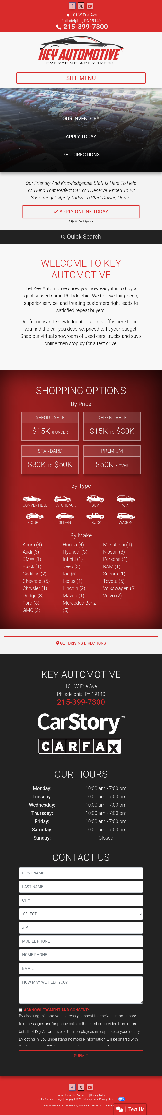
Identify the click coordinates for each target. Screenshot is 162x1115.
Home (60, 1095)
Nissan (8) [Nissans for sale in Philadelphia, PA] (114, 552)
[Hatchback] (65, 501)
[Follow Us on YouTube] (89, 6)
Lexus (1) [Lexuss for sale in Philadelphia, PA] (72, 581)
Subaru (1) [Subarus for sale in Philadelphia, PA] (114, 574)
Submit (81, 1055)
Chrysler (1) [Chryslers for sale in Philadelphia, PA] (35, 588)
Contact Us (83, 1095)
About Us (70, 1095)
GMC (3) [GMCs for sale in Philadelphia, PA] (31, 610)
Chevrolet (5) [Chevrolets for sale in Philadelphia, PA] (36, 581)
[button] (81, 236)
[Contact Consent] (20, 1010)
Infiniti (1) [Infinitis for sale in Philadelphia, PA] (73, 559)
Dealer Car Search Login (50, 1099)
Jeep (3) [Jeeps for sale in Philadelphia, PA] (71, 566)
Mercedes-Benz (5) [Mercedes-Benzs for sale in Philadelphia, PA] (79, 606)
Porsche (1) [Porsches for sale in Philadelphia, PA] (115, 559)
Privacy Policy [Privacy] (98, 1095)
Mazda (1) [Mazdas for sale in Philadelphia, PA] (73, 596)
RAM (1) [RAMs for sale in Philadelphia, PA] (111, 566)
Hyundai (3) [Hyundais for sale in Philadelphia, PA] (75, 552)
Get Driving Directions (81, 643)
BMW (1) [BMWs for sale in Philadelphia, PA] (32, 559)
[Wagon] (126, 519)
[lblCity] (81, 900)
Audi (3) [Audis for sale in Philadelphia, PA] (31, 552)
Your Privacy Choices (109, 1099)
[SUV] (95, 501)
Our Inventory (81, 119)
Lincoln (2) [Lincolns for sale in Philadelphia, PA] (74, 588)
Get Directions (81, 155)
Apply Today (81, 137)
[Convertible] (35, 501)
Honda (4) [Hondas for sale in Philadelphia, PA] (73, 545)
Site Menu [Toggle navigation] (81, 78)
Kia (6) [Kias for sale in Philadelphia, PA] (70, 574)
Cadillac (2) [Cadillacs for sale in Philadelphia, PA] (34, 574)
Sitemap (87, 1099)
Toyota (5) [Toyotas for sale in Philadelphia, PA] (114, 581)
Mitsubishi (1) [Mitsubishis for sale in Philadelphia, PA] (117, 545)
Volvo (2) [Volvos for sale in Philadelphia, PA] (112, 596)
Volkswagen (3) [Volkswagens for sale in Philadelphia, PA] (119, 588)
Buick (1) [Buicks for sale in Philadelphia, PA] (32, 566)
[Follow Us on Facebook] (72, 6)
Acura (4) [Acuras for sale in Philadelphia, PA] (32, 545)
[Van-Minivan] (126, 501)
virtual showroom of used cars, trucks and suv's (91, 336)
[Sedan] (65, 519)
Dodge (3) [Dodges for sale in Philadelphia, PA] (33, 596)
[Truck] (95, 519)
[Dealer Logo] (81, 50)
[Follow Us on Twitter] (81, 6)
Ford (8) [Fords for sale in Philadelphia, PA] (31, 603)
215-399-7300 (85, 27)
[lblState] (81, 914)
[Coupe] (35, 519)
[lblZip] (81, 928)
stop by (77, 343)
